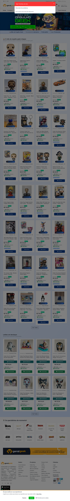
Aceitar (31, 498)
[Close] (53, 3)
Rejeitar (24, 498)
